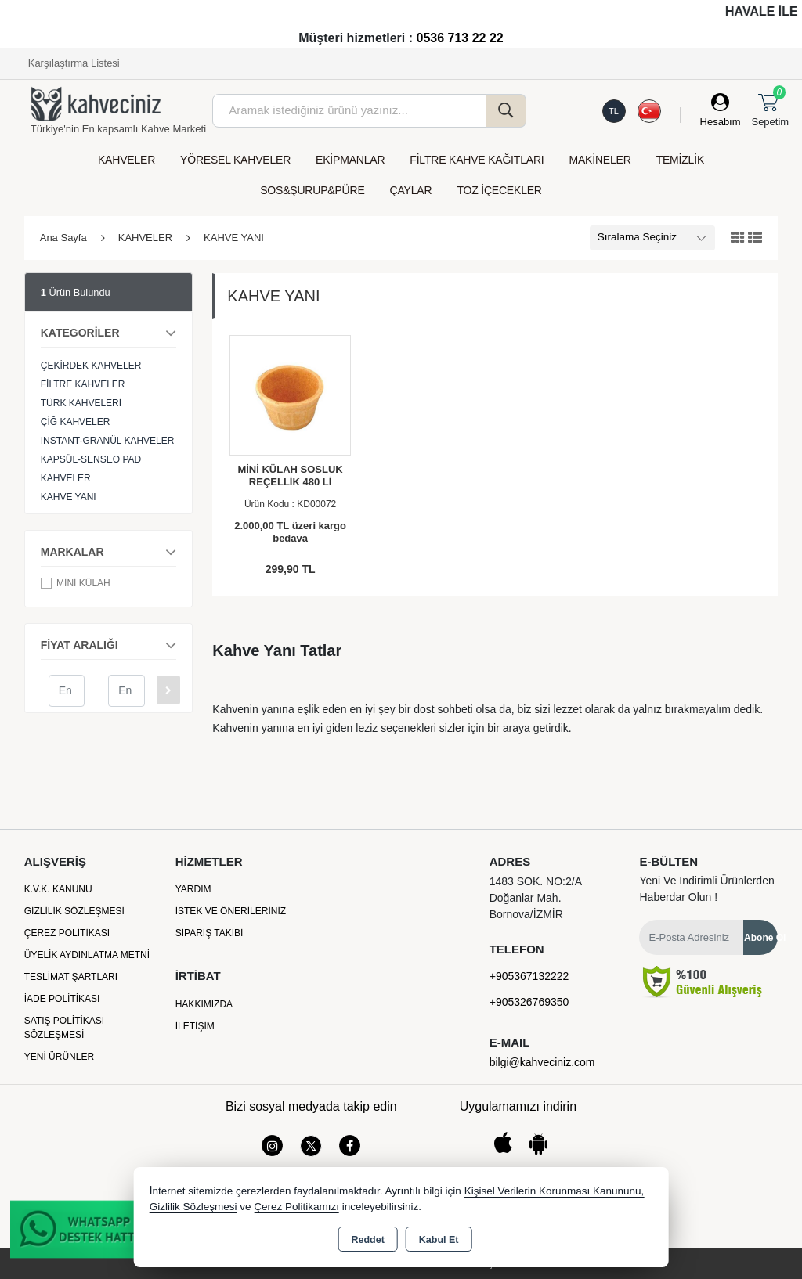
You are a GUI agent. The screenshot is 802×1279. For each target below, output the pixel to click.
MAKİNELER (600, 159)
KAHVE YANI (68, 497)
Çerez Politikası (67, 933)
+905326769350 (529, 1002)
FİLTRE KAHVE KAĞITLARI (477, 159)
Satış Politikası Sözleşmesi (64, 1027)
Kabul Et (439, 1239)
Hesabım (720, 122)
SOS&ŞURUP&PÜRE (312, 190)
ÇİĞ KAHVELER (75, 421)
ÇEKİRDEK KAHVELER (91, 365)
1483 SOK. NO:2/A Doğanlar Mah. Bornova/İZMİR (536, 898)
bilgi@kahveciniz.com (542, 1062)
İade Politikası (62, 998)
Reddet (367, 1239)
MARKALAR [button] (109, 549)
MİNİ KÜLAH (75, 583)
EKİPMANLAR (350, 159)
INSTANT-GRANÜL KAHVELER (108, 440)
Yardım (193, 889)
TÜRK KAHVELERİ (81, 403)
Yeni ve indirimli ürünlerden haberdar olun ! (706, 888)
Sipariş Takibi (209, 933)
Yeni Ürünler (59, 1056)
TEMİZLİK (680, 159)
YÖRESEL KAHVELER (235, 159)
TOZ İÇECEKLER (499, 190)
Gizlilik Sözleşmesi (74, 911)
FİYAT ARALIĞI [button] (109, 643)
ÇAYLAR (411, 190)
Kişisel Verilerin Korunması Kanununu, (554, 1191)
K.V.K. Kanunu (58, 889)
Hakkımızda (204, 1004)
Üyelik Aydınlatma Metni (87, 954)
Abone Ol (761, 937)
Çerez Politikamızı (296, 1206)
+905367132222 (529, 976)
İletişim (195, 1026)
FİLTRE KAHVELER (83, 384)
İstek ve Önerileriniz (230, 911)
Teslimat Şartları (70, 976)
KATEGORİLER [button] (109, 330)
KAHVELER (126, 159)
